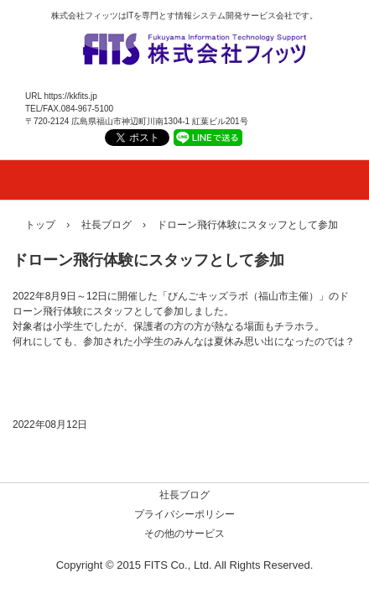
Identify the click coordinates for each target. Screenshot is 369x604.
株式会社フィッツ (193, 45)
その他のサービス (184, 533)
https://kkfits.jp (70, 96)
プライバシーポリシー (184, 514)
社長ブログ (184, 495)
